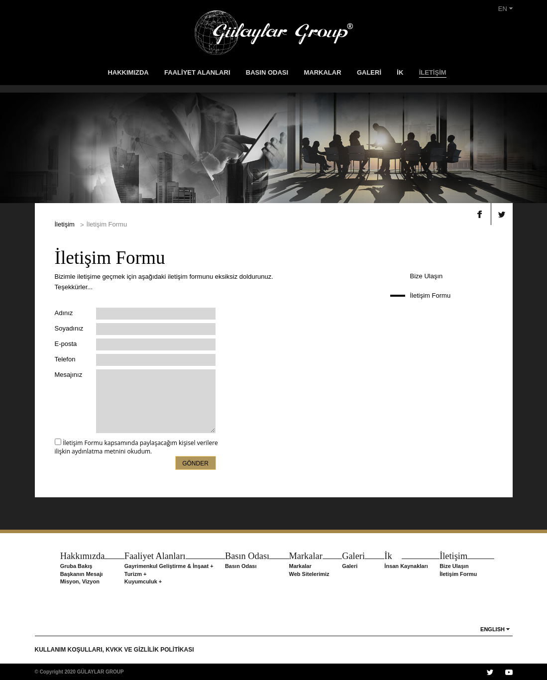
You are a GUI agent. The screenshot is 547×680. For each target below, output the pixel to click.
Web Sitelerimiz (309, 574)
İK (400, 72)
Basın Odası (241, 566)
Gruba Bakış (76, 566)
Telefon (65, 359)
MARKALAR (322, 72)
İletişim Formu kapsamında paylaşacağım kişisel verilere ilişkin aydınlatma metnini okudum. (136, 447)
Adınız (64, 313)
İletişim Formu (430, 295)
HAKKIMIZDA (128, 72)
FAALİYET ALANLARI (197, 72)
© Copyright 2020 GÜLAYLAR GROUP (79, 672)
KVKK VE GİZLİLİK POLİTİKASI (150, 649)
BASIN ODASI (267, 72)
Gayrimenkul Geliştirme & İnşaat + (169, 566)
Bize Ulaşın (426, 276)
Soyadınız (69, 328)
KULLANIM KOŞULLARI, (70, 649)
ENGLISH (492, 629)
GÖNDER (195, 463)
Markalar (300, 566)
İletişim (65, 224)
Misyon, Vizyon (80, 581)
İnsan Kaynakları (406, 566)
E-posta (66, 343)
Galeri (349, 566)
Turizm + (135, 574)
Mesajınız (69, 374)
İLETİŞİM (432, 72)
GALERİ (369, 72)
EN (505, 8)
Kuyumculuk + (143, 581)
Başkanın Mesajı (81, 574)
